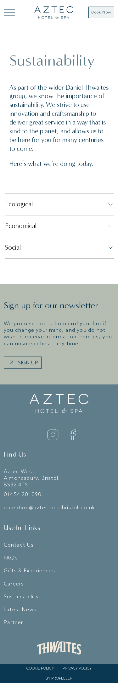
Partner (13, 623)
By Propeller (59, 678)
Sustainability (21, 597)
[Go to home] (53, 12)
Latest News (20, 610)
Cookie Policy (40, 668)
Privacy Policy (77, 668)
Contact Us (19, 545)
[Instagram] (53, 435)
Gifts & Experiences (29, 571)
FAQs (11, 558)
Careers (14, 584)
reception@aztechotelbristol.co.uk (49, 508)
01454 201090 (23, 495)
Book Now (101, 12)
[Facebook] (72, 435)
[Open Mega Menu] (9, 12)
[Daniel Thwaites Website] (59, 648)
